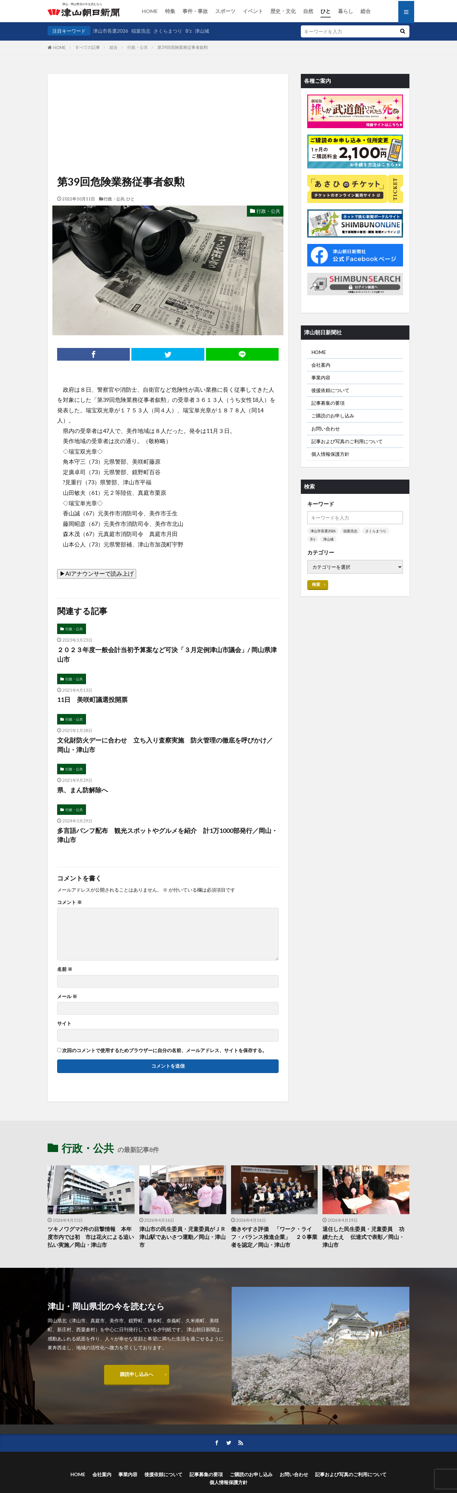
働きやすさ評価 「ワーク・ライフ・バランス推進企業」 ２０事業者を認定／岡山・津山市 (274, 1237)
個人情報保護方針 (330, 454)
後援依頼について (330, 390)
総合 (366, 11)
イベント (253, 11)
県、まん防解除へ (82, 790)
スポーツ (225, 11)
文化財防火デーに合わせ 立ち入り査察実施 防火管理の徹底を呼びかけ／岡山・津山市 (165, 744)
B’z (188, 31)
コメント (69, 902)
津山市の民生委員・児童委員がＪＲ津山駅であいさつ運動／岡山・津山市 (182, 1237)
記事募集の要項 (328, 403)
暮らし (345, 11)
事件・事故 (195, 11)
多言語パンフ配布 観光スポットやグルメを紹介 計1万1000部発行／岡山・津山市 (167, 835)
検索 (316, 584)
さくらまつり (168, 31)
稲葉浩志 (140, 31)
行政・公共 (137, 47)
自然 (308, 11)
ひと (326, 11)
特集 (170, 11)
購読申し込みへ (136, 1374)
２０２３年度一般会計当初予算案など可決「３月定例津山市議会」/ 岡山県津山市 (167, 654)
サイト (64, 1023)
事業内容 (320, 377)
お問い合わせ (325, 428)
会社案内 (320, 365)
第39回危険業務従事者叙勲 (182, 47)
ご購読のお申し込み (332, 415)
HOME (150, 11)
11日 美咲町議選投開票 (92, 699)
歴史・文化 (283, 11)
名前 (64, 969)
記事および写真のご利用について (347, 441)
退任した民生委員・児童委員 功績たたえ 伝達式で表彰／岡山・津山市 (363, 1237)
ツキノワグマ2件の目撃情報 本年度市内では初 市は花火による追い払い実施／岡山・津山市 (91, 1237)
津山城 (202, 31)
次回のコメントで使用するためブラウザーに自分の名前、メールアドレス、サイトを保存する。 (164, 1050)
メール (67, 996)
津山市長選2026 (110, 31)
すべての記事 (87, 47)
